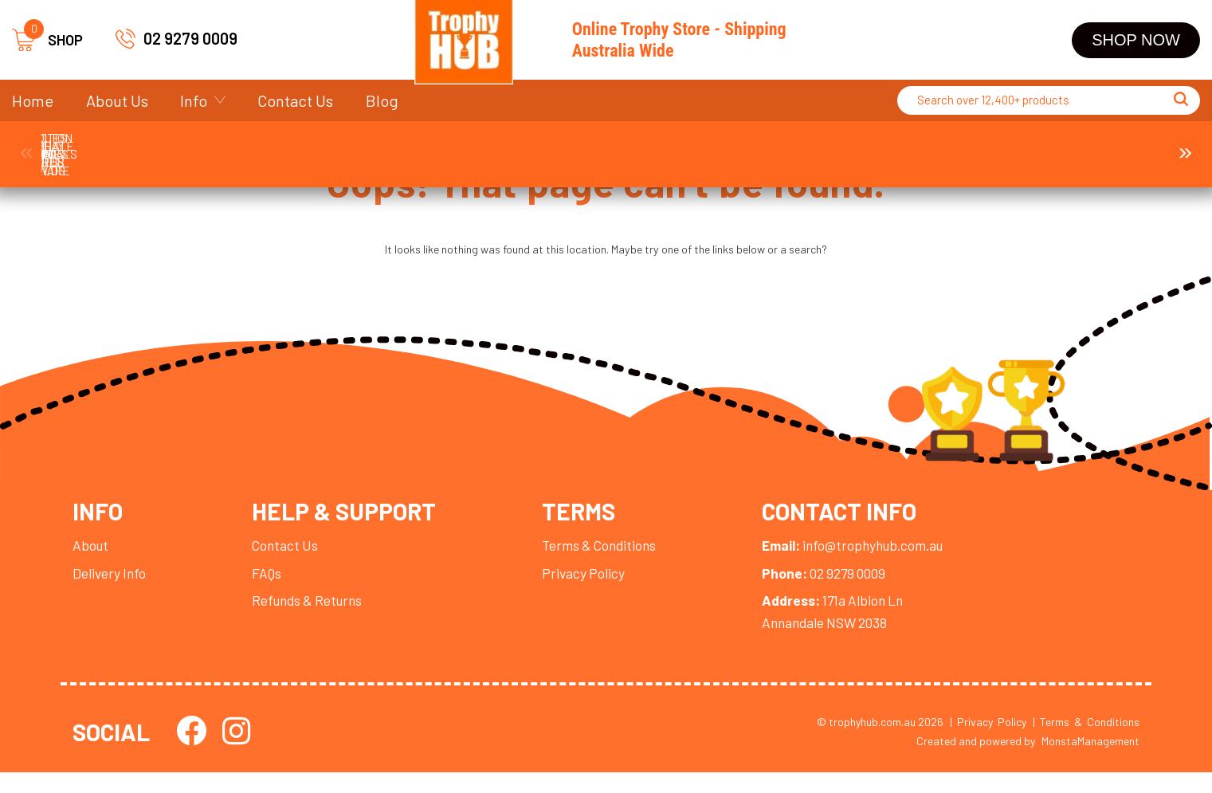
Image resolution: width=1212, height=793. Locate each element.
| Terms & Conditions (1086, 741)
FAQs (270, 589)
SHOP (47, 40)
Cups (536, 146)
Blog (382, 100)
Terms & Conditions (617, 561)
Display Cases (959, 146)
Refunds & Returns (313, 617)
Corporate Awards (253, 146)
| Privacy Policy (988, 741)
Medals (394, 146)
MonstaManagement (1090, 761)
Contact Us (295, 100)
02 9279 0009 (190, 38)
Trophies (111, 146)
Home (32, 100)
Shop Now (1136, 40)
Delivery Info (111, 589)
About (91, 561)
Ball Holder (1100, 146)
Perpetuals (818, 146)
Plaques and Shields (676, 146)
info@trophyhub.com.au (878, 561)
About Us (117, 100)
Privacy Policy (599, 589)
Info (193, 100)
